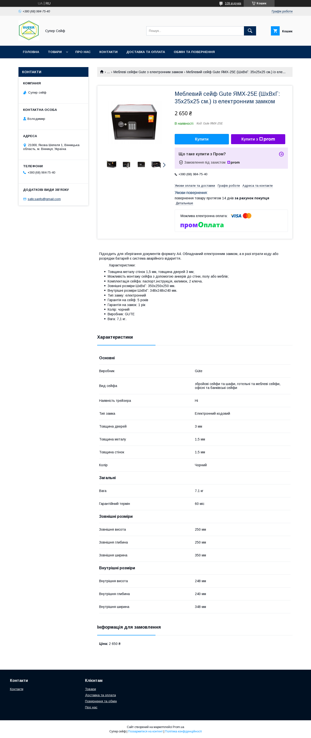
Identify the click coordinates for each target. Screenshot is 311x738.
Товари (55, 52)
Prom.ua (178, 727)
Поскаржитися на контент (145, 731)
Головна (31, 52)
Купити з (258, 139)
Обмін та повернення (194, 52)
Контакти (108, 52)
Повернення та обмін (101, 701)
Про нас (83, 52)
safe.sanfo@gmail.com (44, 199)
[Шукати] (250, 30)
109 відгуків (233, 3)
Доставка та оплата (145, 52)
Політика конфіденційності (183, 731)
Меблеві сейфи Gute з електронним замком (148, 72)
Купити (202, 139)
